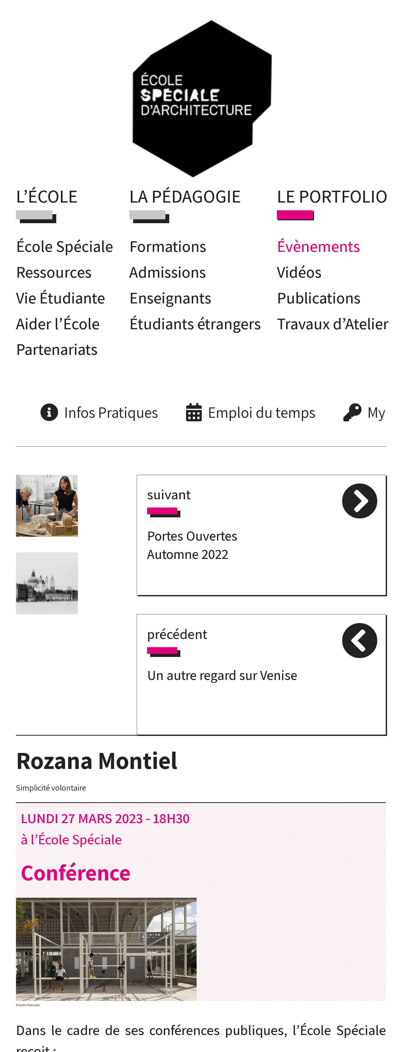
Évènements (318, 245)
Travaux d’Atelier (333, 323)
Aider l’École (58, 323)
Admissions (167, 271)
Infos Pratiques (111, 412)
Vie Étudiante (60, 297)
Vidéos (299, 271)
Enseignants (170, 297)
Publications (318, 297)
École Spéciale (64, 245)
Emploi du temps (261, 412)
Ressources (54, 271)
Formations (167, 245)
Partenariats (57, 348)
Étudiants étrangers (195, 323)
